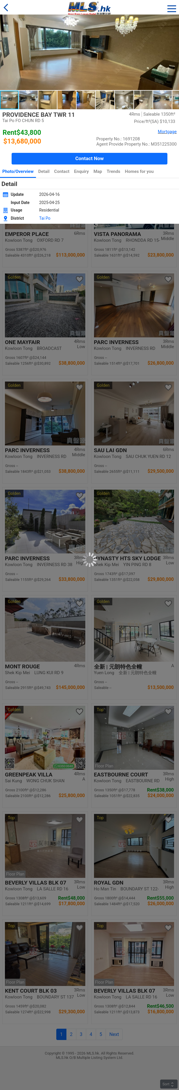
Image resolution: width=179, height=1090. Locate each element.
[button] (171, 7)
